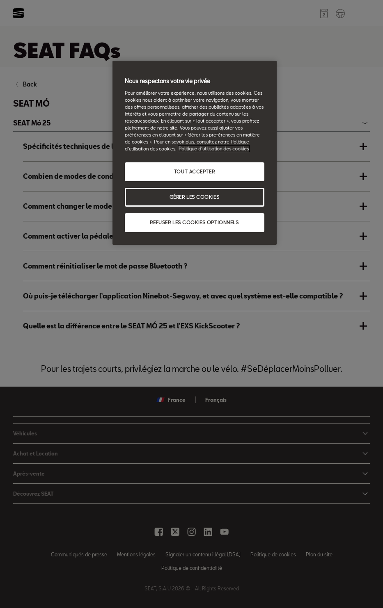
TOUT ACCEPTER (194, 171)
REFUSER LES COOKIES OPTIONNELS (194, 222)
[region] (194, 153)
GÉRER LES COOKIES (195, 197)
